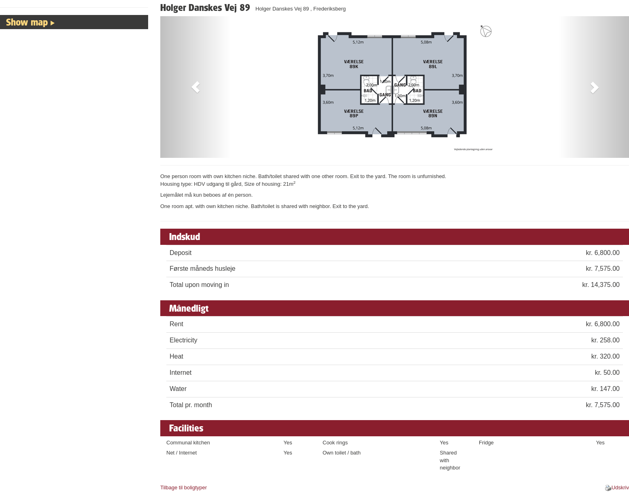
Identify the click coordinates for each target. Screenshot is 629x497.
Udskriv (620, 487)
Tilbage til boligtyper (183, 487)
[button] (195, 87)
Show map (27, 22)
